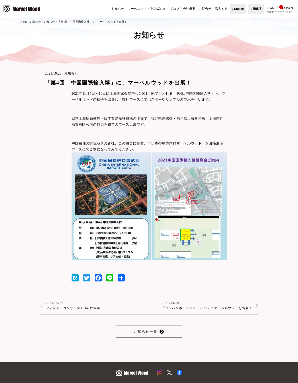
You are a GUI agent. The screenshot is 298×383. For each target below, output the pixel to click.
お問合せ (205, 8)
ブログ (174, 8)
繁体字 (257, 8)
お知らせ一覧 (146, 331)
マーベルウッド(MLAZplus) (147, 8)
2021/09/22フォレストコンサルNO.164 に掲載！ (75, 305)
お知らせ (117, 8)
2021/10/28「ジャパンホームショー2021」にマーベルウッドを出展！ (207, 305)
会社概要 (189, 8)
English (239, 8)
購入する (221, 8)
